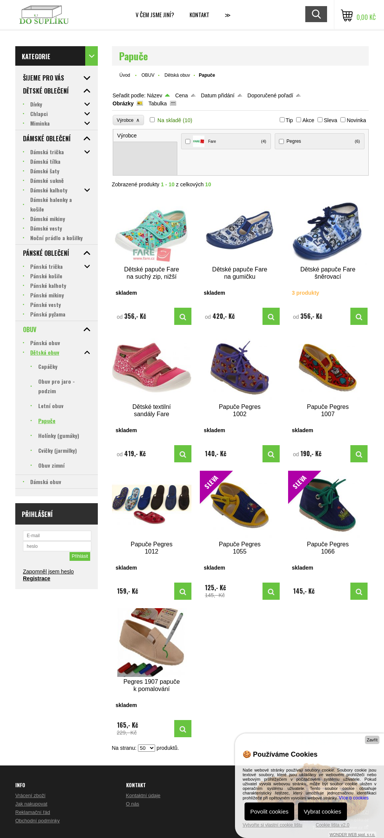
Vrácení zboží (30, 795)
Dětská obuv (177, 75)
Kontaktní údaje (143, 795)
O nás (132, 804)
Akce (308, 120)
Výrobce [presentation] (127, 135)
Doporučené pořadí (270, 95)
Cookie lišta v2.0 (332, 825)
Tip (289, 120)
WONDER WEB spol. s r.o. (352, 835)
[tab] (145, 135)
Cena (181, 95)
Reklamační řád (32, 812)
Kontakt (199, 14)
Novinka (356, 120)
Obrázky (123, 103)
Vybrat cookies (322, 811)
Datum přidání (218, 95)
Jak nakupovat (31, 804)
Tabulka (157, 103)
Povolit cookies (269, 811)
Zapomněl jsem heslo (48, 571)
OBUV (147, 75)
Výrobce (128, 120)
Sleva (330, 120)
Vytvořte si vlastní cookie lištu (272, 825)
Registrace (36, 578)
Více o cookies (354, 798)
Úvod (125, 75)
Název (154, 95)
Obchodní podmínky (37, 820)
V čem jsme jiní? (155, 14)
